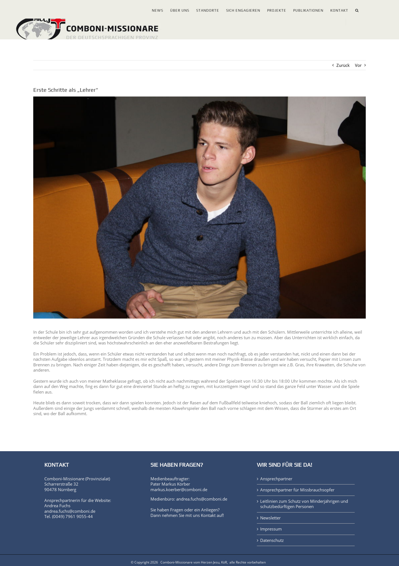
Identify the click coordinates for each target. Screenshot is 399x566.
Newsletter (270, 518)
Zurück (343, 65)
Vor (358, 65)
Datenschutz (272, 540)
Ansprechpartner (276, 478)
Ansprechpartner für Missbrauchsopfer (297, 490)
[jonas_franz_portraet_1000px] (199, 207)
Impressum (271, 529)
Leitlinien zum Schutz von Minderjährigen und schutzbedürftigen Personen (304, 504)
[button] (357, 9)
